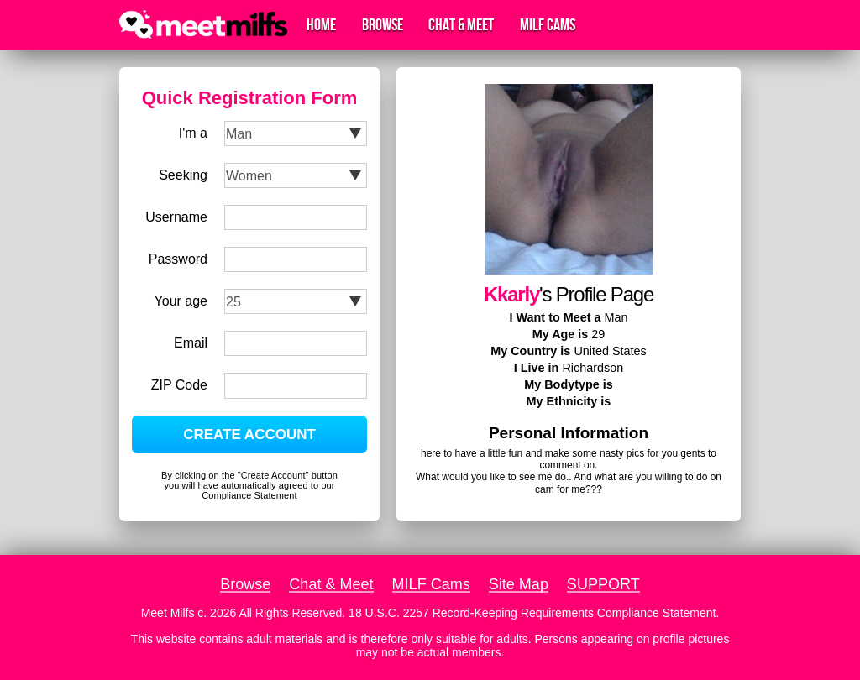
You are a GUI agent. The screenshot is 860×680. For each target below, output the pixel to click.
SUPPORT (603, 584)
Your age (181, 301)
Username (176, 217)
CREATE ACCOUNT (249, 434)
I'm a (193, 133)
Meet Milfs (168, 613)
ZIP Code (179, 385)
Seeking (183, 175)
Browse (382, 25)
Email (190, 343)
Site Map (518, 584)
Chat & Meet (461, 25)
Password (178, 259)
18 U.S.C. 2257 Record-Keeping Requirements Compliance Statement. (534, 613)
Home (321, 25)
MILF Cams (547, 25)
